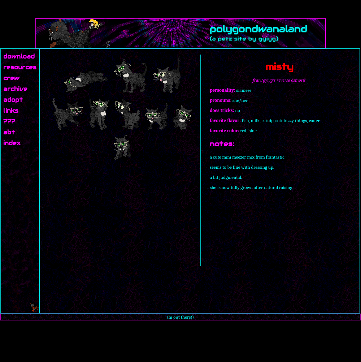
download (19, 56)
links (10, 111)
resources (19, 67)
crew (11, 78)
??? (9, 121)
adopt (13, 100)
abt (9, 132)
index (12, 143)
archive (15, 89)
